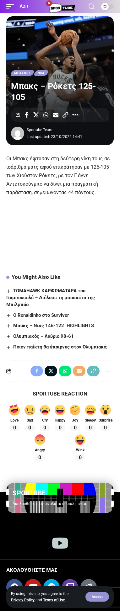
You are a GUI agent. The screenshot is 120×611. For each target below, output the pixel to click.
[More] (75, 115)
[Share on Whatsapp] (45, 115)
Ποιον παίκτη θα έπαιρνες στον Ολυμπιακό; (60, 347)
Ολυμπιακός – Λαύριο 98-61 (43, 336)
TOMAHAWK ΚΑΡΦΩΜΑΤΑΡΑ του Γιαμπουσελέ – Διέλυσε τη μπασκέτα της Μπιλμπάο (50, 297)
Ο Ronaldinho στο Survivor (41, 315)
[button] (97, 597)
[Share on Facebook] (26, 115)
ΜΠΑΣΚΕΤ (22, 73)
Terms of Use (54, 600)
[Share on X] (36, 115)
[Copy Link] (65, 115)
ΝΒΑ (41, 73)
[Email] (55, 115)
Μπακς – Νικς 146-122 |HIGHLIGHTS (53, 325)
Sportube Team (39, 130)
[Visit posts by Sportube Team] (17, 133)
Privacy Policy (23, 600)
